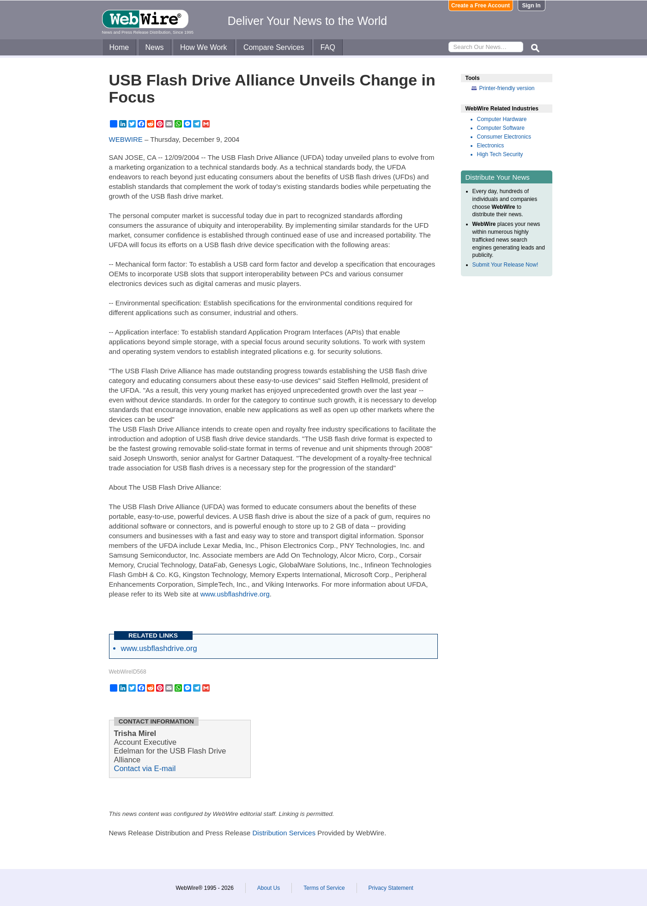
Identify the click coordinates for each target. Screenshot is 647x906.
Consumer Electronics (504, 137)
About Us (268, 888)
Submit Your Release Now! (505, 264)
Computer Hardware (502, 119)
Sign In (531, 5)
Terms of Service (324, 888)
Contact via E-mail (145, 768)
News (154, 47)
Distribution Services (283, 833)
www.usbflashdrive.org (235, 594)
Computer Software (501, 128)
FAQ (327, 47)
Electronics (490, 145)
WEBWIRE (126, 139)
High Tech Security (500, 154)
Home (119, 47)
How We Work (203, 47)
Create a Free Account (480, 5)
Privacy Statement (391, 888)
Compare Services (273, 47)
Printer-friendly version (507, 88)
